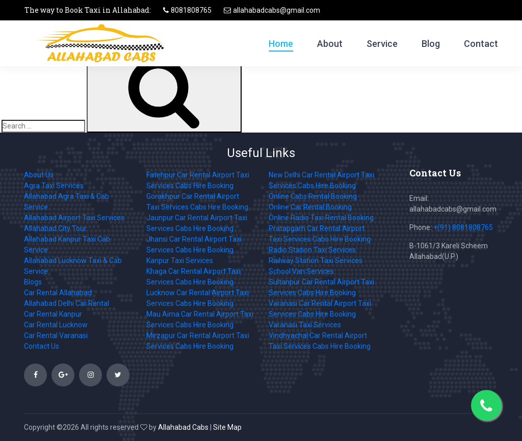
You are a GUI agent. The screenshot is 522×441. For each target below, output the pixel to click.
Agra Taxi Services (54, 185)
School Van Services (301, 271)
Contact (481, 43)
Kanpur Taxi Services (179, 260)
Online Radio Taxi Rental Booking (321, 218)
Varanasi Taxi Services (305, 325)
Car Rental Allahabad (58, 293)
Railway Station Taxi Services (315, 260)
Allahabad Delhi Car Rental (66, 303)
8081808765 (191, 10)
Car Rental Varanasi (56, 335)
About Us (39, 175)
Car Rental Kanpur (53, 314)
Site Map (227, 427)
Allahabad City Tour (55, 228)
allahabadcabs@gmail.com (276, 10)
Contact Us (41, 346)
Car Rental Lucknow (56, 325)
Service (382, 43)
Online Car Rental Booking (310, 207)
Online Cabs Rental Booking (313, 196)
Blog (431, 43)
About (330, 43)
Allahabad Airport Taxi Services (74, 218)
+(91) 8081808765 (463, 227)
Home (281, 43)
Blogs (33, 282)
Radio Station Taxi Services (312, 250)
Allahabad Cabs (183, 427)
